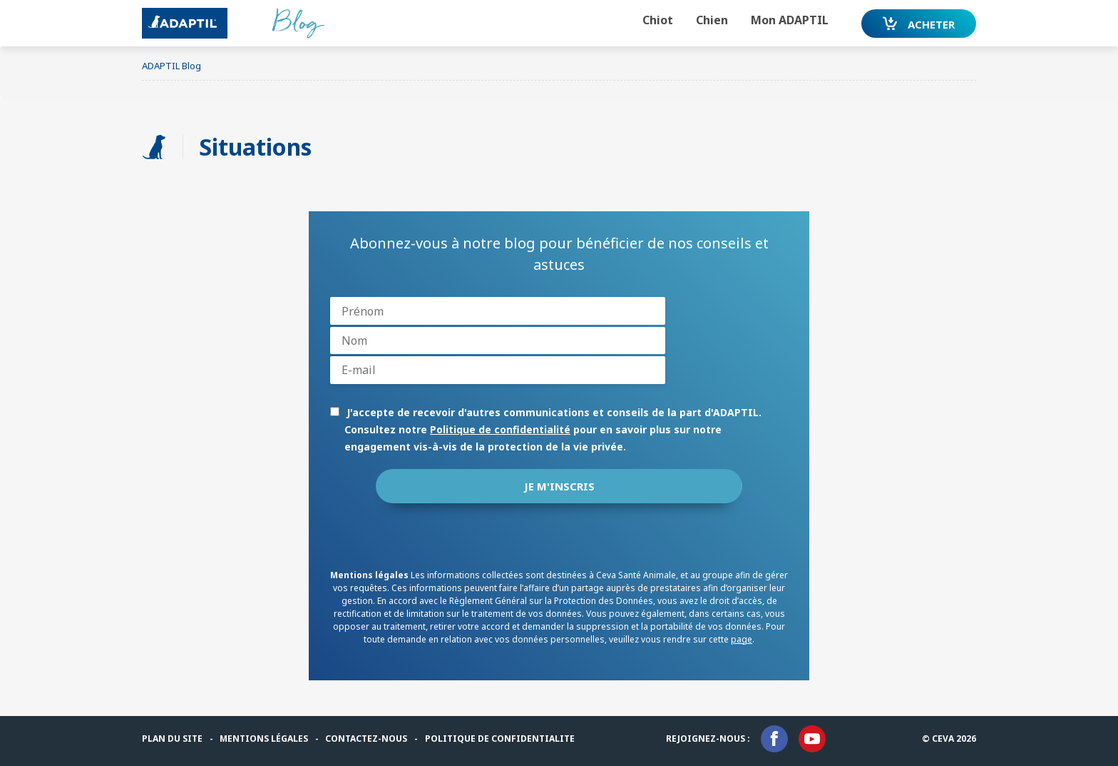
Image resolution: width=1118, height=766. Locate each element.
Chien (712, 20)
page (741, 639)
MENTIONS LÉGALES (264, 738)
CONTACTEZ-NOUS (366, 738)
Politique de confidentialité (500, 429)
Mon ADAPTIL (790, 20)
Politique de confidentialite (500, 738)
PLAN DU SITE (172, 738)
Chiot (657, 20)
